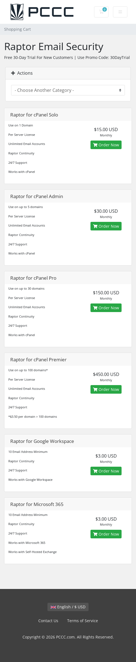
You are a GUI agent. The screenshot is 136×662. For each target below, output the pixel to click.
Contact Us (48, 620)
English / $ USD (68, 606)
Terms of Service (82, 620)
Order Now (106, 144)
